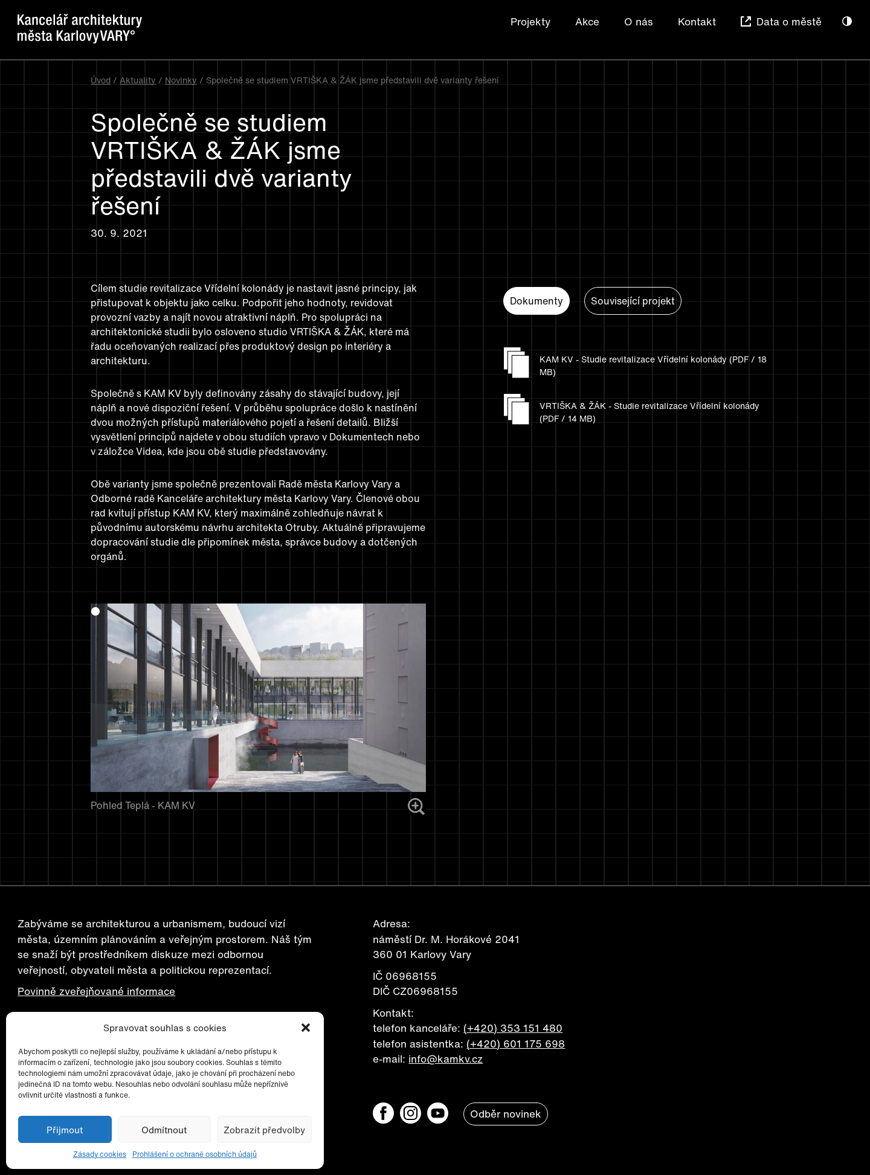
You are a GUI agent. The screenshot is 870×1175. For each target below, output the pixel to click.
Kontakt (697, 21)
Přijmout (65, 1129)
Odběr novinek (505, 1113)
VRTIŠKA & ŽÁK (327, 331)
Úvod (101, 80)
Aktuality (138, 80)
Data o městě (789, 21)
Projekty (530, 21)
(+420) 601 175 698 (515, 1043)
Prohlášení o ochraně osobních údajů (194, 1154)
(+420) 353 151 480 (512, 1027)
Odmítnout (164, 1129)
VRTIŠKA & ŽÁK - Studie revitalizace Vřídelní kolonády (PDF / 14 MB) (649, 412)
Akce (587, 21)
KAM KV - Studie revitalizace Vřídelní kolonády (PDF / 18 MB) (653, 365)
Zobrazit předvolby (264, 1129)
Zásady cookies (99, 1154)
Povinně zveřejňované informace (96, 991)
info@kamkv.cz (445, 1058)
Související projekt (633, 301)
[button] (306, 1028)
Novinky (181, 80)
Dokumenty (536, 301)
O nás (638, 21)
